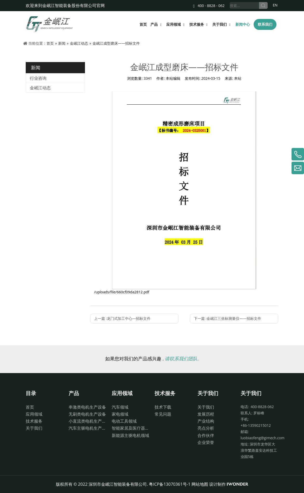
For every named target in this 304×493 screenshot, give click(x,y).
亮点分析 (205, 428)
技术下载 (163, 407)
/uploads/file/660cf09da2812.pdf (121, 291)
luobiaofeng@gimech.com (263, 437)
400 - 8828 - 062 (208, 5)
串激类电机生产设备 (87, 407)
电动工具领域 (124, 421)
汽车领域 (120, 407)
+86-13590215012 (256, 425)
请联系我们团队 (181, 358)
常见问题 (163, 414)
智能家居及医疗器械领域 (130, 428)
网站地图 (199, 484)
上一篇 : (122, 318)
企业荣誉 (205, 442)
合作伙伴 (205, 435)
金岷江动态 (40, 88)
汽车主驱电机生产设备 (87, 428)
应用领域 (34, 414)
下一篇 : (227, 318)
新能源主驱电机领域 (130, 435)
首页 (30, 407)
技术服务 (34, 421)
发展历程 (205, 414)
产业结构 (205, 421)
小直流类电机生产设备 (87, 421)
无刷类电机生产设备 (87, 414)
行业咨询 (38, 78)
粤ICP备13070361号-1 (169, 484)
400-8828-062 (261, 406)
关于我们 (34, 428)
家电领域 (120, 414)
